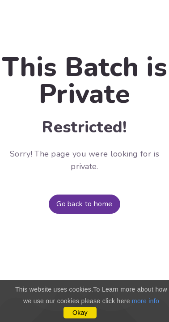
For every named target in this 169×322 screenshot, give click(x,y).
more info (145, 301)
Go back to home (84, 204)
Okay (80, 312)
